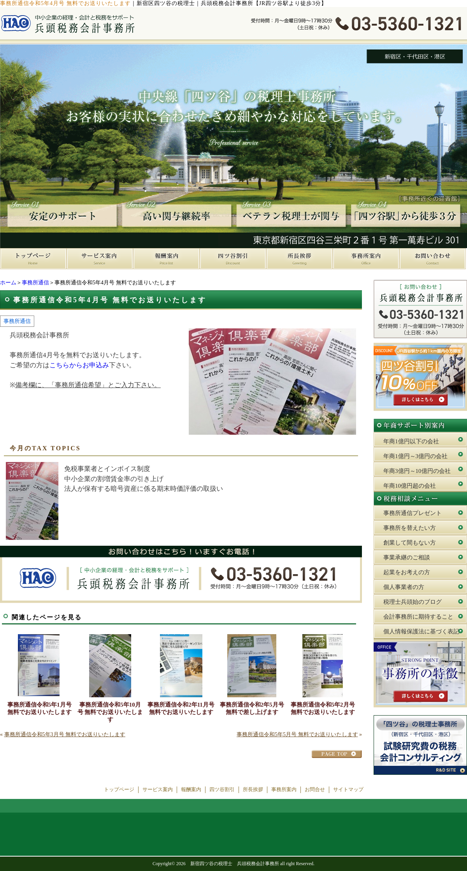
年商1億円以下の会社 (411, 441)
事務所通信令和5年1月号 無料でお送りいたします (39, 708)
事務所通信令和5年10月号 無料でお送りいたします (110, 712)
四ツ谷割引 (222, 789)
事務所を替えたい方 (409, 528)
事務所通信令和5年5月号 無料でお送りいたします (297, 734)
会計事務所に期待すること (418, 617)
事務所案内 (284, 789)
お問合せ (315, 789)
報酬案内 (191, 789)
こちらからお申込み (79, 365)
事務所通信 (35, 283)
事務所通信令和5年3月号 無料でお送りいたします (65, 734)
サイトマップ (348, 789)
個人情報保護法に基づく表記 (421, 631)
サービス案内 (157, 789)
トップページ (119, 789)
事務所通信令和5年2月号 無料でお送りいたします (323, 708)
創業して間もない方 (409, 543)
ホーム (8, 283)
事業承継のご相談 (406, 557)
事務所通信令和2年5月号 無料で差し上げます (252, 708)
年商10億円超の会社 (409, 486)
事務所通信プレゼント (412, 513)
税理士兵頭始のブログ (412, 602)
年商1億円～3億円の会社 (415, 456)
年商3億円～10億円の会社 (417, 471)
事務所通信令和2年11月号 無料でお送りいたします (180, 708)
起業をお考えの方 (406, 572)
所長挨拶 (253, 789)
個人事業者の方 (403, 587)
